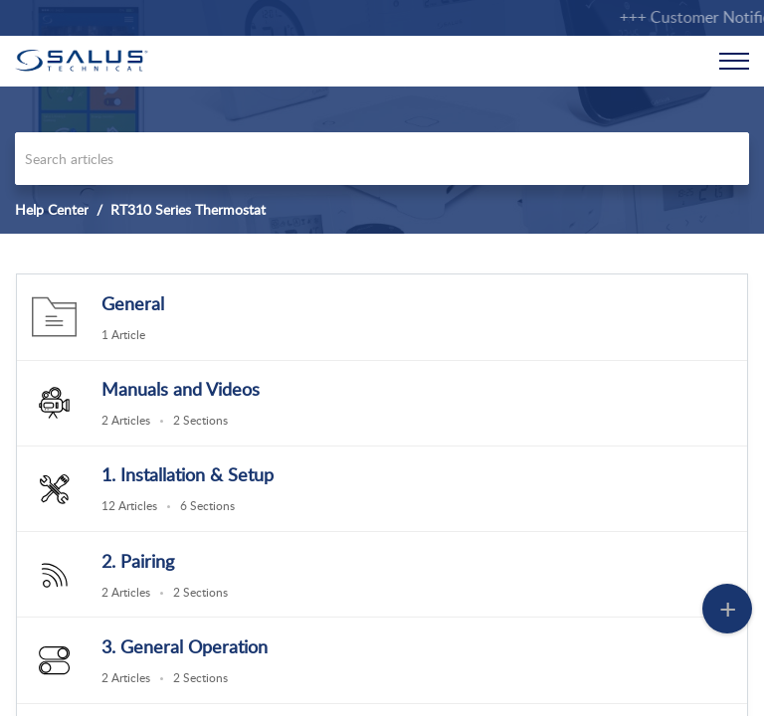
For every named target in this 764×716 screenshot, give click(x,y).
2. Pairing (137, 561)
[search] (382, 158)
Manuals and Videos (180, 389)
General (132, 303)
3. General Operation (184, 646)
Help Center (52, 209)
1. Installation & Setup (187, 474)
